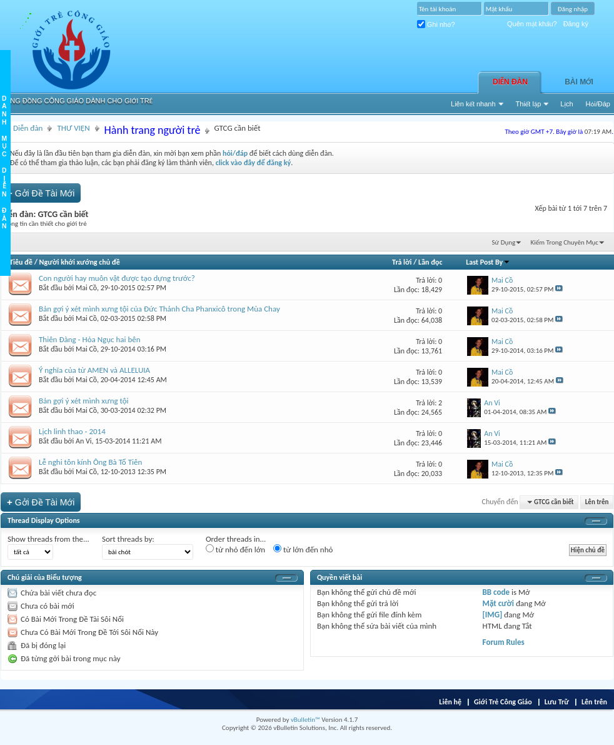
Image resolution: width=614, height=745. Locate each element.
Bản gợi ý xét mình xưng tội (84, 400)
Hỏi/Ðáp (598, 104)
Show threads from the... (48, 539)
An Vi (84, 441)
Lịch (566, 104)
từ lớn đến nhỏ (303, 549)
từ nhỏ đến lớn (235, 549)
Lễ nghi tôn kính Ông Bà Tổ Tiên (90, 462)
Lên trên (597, 502)
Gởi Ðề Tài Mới (40, 193)
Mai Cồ (86, 287)
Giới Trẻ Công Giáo (503, 701)
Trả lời (401, 262)
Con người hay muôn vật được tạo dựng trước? (117, 278)
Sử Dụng (504, 242)
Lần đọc (430, 262)
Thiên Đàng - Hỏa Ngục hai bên (90, 339)
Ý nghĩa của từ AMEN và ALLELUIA (94, 370)
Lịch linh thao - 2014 (72, 431)
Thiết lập (528, 104)
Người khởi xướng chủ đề (79, 262)
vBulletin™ (305, 720)
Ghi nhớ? (436, 24)
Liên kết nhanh (473, 104)
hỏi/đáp (235, 153)
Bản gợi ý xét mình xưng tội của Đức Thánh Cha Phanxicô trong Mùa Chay (159, 308)
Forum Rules (504, 642)
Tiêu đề (21, 262)
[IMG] (493, 614)
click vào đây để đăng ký (253, 162)
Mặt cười (498, 603)
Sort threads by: (128, 539)
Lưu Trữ (557, 701)
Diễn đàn (510, 82)
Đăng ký (575, 24)
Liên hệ (450, 701)
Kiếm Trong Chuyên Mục (564, 242)
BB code (496, 592)
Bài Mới (579, 82)
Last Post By (488, 262)
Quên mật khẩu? (532, 24)
